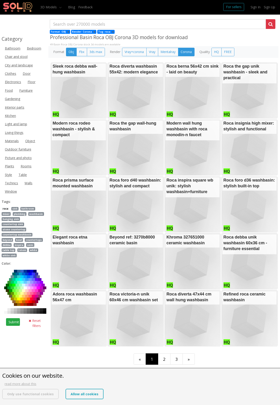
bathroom (27, 208)
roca (5, 208)
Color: (6, 263)
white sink (9, 255)
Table (23, 175)
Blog (71, 7)
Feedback (85, 7)
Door (27, 73)
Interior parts (14, 107)
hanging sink (11, 219)
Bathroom (12, 48)
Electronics (13, 82)
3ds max (95, 52)
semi (30, 245)
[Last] (188, 359)
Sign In (256, 7)
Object (30, 141)
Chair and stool (16, 56)
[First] (140, 359)
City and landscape (19, 65)
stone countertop (14, 229)
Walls (28, 183)
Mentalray (168, 52)
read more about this (20, 384)
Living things (14, 132)
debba (7, 245)
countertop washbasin (17, 234)
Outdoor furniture (18, 149)
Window (11, 191)
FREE (228, 52)
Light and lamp (16, 124)
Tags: (6, 201)
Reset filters (35, 323)
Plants (9, 166)
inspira (19, 245)
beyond (7, 240)
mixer (6, 214)
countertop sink (13, 224)
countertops (34, 240)
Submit (14, 322)
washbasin (36, 214)
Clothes (10, 73)
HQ (216, 52)
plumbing (19, 214)
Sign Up (269, 7)
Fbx (81, 52)
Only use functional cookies (30, 394)
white (33, 250)
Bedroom (34, 48)
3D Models (49, 7)
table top (8, 250)
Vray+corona (134, 52)
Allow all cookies (84, 394)
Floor (31, 82)
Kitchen (10, 115)
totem (22, 250)
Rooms (26, 166)
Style (8, 175)
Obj (71, 52)
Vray (152, 52)
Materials (12, 141)
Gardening (12, 99)
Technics (11, 183)
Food (9, 90)
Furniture (26, 90)
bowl (19, 240)
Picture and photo (18, 158)
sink (15, 208)
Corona (186, 52)
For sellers (234, 7)
